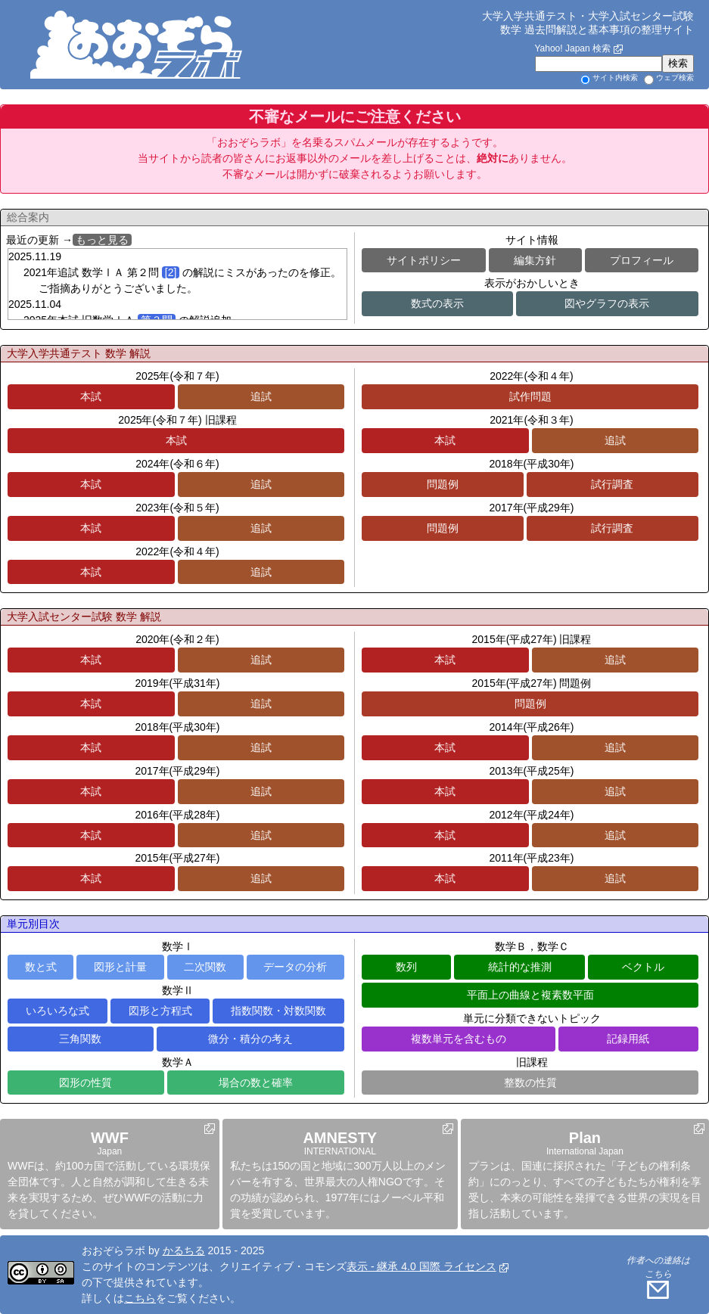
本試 (90, 396)
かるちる (184, 1250)
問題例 (443, 484)
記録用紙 (628, 1039)
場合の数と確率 (256, 1082)
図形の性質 (85, 1082)
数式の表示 (437, 303)
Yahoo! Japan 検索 (572, 48)
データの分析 (295, 967)
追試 (261, 396)
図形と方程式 (160, 1011)
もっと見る (102, 240)
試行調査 (612, 484)
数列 (406, 967)
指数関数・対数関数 (278, 1011)
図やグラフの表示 (606, 303)
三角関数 (80, 1039)
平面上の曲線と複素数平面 (530, 995)
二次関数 (205, 967)
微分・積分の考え (250, 1039)
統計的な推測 (520, 967)
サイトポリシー (424, 260)
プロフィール (641, 260)
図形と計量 (120, 967)
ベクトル (643, 967)
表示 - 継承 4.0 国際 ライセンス (421, 1266)
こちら (140, 1298)
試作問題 (530, 396)
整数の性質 (530, 1082)
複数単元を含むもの (458, 1039)
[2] (171, 272)
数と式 (41, 967)
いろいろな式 (57, 1011)
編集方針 (535, 260)
